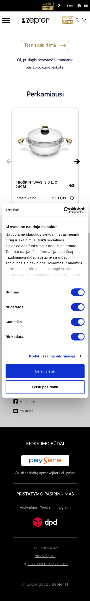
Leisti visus (45, 371)
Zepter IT (60, 584)
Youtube (26, 411)
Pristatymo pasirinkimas (45, 494)
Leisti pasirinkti (45, 387)
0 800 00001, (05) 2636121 (48, 564)
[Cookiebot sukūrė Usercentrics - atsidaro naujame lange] (64, 210)
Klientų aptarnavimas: (45, 548)
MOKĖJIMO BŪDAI (45, 444)
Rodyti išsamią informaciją (52, 356)
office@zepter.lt (45, 556)
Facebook (28, 402)
